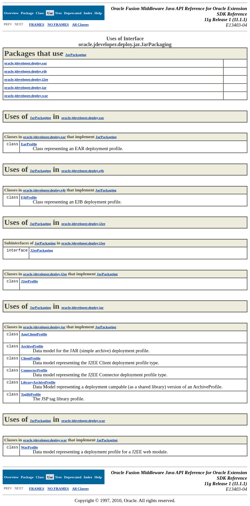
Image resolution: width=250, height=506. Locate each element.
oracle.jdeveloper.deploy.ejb (82, 171)
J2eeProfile (29, 281)
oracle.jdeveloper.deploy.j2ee (83, 224)
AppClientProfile (34, 334)
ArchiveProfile (32, 346)
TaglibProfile (31, 394)
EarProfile (29, 144)
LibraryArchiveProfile (38, 382)
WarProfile (29, 447)
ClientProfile (30, 358)
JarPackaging (75, 55)
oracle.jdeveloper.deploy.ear (82, 118)
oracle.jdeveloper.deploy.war (83, 420)
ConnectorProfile (34, 370)
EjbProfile (29, 197)
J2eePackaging (41, 250)
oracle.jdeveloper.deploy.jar (82, 307)
